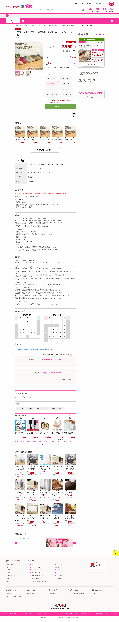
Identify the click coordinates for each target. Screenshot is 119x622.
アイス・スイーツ (10, 575)
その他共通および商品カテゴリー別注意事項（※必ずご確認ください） (34, 349)
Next (74, 430)
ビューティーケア (35, 572)
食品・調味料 (9, 564)
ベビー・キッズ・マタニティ (63, 569)
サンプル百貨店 (18, 25)
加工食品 (8, 569)
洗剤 (32, 564)
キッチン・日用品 (35, 567)
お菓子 (8, 572)
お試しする (60, 106)
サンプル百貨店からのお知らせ (78, 593)
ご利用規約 (38, 614)
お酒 (7, 581)
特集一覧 (8, 593)
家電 (57, 567)
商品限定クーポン (32, 593)
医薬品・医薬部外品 (35, 578)
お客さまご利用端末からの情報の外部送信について (75, 614)
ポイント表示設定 (111, 614)
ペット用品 (58, 572)
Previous (17, 430)
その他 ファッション (44, 25)
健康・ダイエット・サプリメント (39, 575)
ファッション (34, 25)
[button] (23, 21)
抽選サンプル (52, 593)
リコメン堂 (17, 37)
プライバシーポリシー (50, 614)
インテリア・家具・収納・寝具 (38, 581)
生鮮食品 (8, 567)
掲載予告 (58, 578)
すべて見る (30, 560)
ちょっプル (26, 25)
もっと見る (72, 415)
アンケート (95, 593)
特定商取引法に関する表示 (11, 614)
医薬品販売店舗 (26, 614)
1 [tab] (42, 445)
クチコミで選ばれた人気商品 (13, 596)
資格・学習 (58, 575)
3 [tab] (47, 445)
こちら (34, 177)
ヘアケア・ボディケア (36, 569)
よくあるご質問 (97, 614)
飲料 (7, 578)
